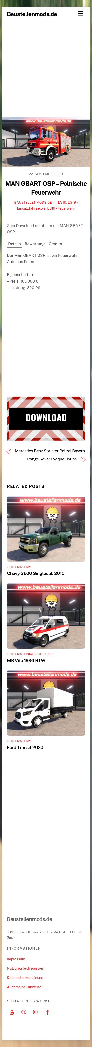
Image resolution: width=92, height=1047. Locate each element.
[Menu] (80, 13)
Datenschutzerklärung (25, 977)
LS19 (62, 202)
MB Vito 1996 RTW (26, 660)
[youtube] (12, 1011)
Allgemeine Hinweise (24, 987)
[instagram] (35, 1011)
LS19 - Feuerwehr (61, 208)
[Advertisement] (46, 69)
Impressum (16, 959)
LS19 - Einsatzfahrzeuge (34, 654)
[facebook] (48, 1011)
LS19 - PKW (23, 567)
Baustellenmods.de (33, 202)
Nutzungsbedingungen (25, 968)
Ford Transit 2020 (25, 747)
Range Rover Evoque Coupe (52, 459)
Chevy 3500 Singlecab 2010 (35, 573)
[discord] (24, 1011)
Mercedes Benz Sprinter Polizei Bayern (50, 451)
